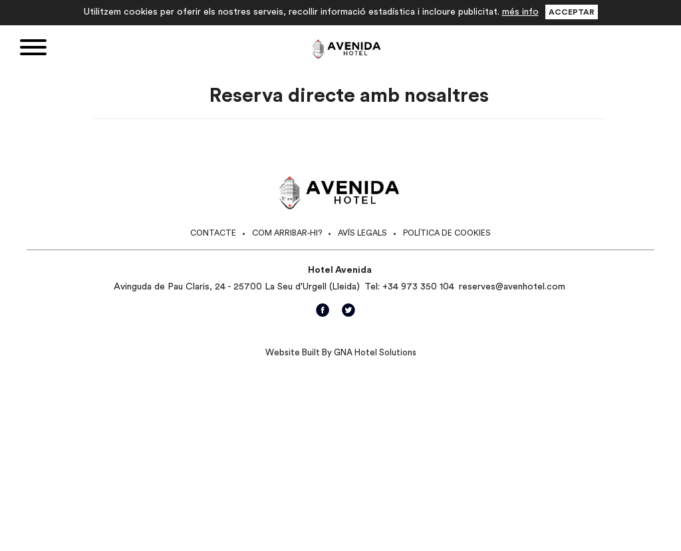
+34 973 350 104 (418, 286)
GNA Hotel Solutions (375, 352)
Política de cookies (447, 233)
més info (520, 12)
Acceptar (572, 12)
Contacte (213, 233)
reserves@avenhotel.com (512, 286)
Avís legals (362, 233)
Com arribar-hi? (287, 233)
